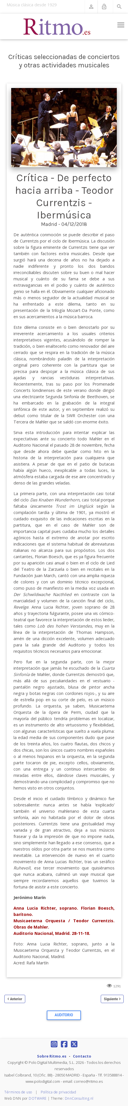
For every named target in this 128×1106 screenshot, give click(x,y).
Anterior (16, 999)
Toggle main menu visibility (121, 23)
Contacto (82, 1056)
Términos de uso (18, 1092)
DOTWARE (38, 1098)
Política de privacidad (58, 1092)
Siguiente (111, 999)
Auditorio (64, 1015)
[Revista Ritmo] (57, 26)
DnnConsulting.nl (79, 1098)
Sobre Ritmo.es (51, 1056)
